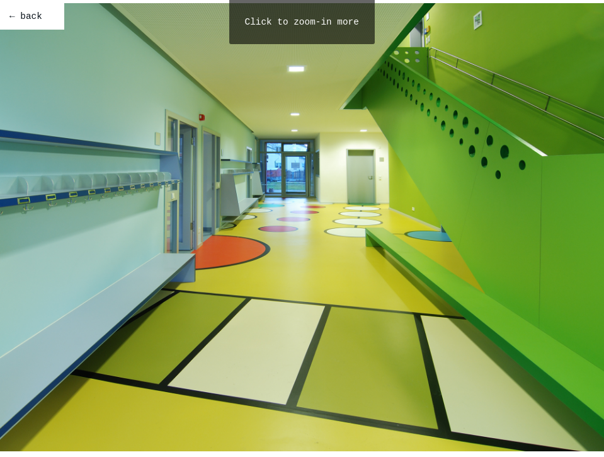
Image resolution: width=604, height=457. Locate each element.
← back (25, 16)
